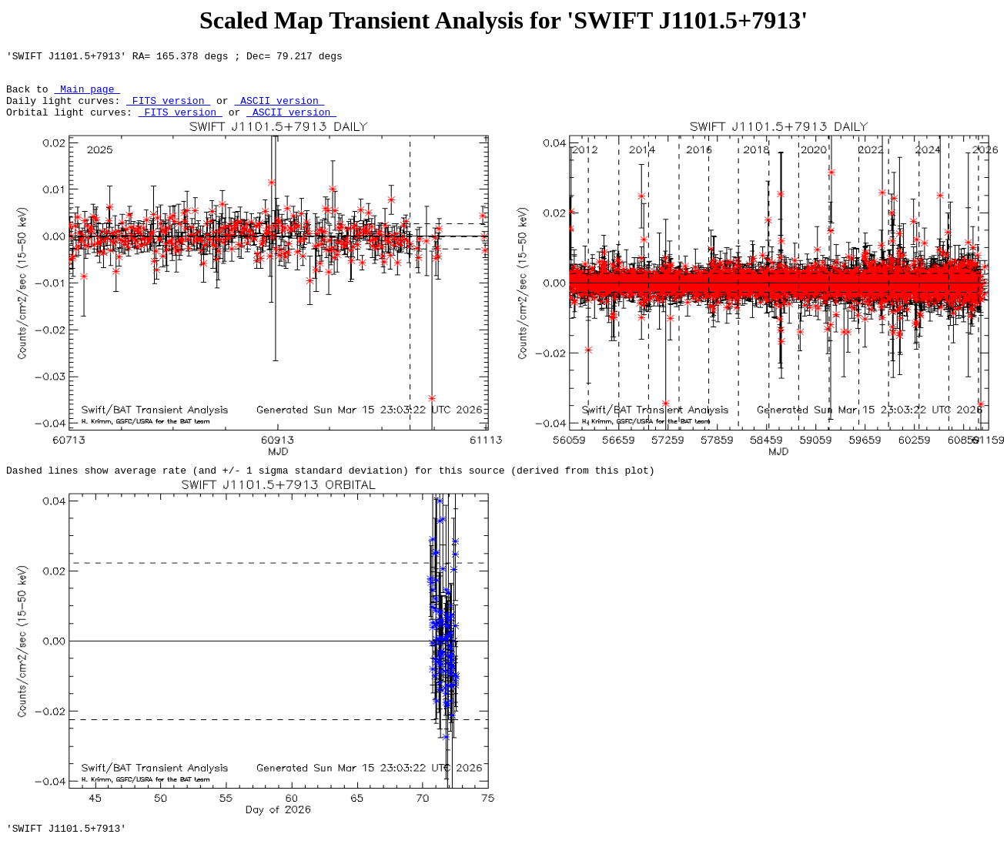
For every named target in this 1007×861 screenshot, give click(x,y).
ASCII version (279, 109)
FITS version (168, 109)
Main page (87, 95)
